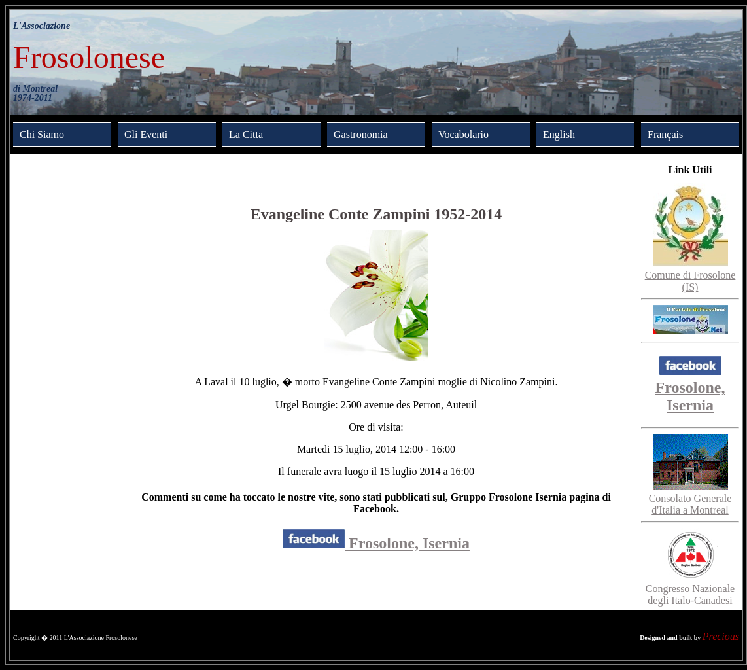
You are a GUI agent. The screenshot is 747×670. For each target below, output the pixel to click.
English (559, 134)
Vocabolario (463, 134)
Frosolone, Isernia (376, 543)
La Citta (246, 134)
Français (665, 134)
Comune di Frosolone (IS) (690, 275)
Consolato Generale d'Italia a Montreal (690, 498)
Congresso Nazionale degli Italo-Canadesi (690, 588)
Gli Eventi (145, 134)
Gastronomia (361, 134)
